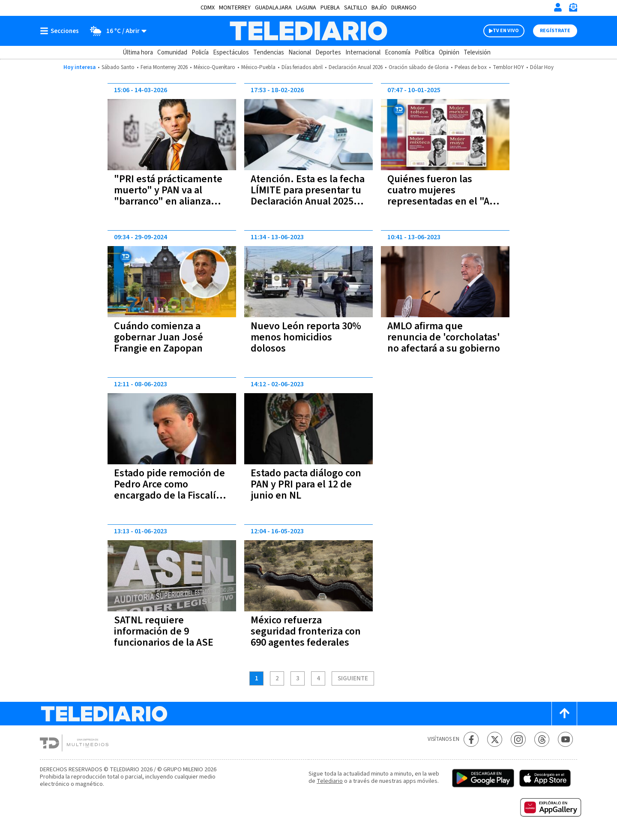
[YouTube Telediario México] (565, 739)
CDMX (208, 7)
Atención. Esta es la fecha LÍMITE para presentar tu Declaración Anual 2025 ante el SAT (308, 195)
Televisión (477, 52)
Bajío (379, 7)
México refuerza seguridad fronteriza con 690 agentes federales (306, 631)
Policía (200, 52)
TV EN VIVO (506, 30)
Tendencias (268, 52)
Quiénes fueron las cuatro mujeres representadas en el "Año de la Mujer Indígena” (444, 195)
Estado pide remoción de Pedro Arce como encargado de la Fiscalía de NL (169, 490)
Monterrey (235, 7)
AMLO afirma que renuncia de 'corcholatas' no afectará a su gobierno (443, 337)
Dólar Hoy (542, 67)
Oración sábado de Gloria (419, 67)
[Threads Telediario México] (541, 739)
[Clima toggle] (115, 30)
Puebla (330, 7)
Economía (397, 52)
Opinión (449, 52)
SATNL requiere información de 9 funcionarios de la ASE (163, 631)
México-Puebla (258, 67)
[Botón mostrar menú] (61, 31)
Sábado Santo (118, 67)
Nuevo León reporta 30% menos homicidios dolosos (306, 337)
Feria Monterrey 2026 (164, 67)
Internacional (362, 52)
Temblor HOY (508, 67)
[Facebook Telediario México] (471, 739)
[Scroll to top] (564, 713)
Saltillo (355, 7)
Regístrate (555, 30)
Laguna (306, 7)
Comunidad (172, 52)
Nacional (299, 52)
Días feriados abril (302, 67)
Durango (403, 7)
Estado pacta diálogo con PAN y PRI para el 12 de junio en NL (306, 484)
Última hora (138, 52)
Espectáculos (231, 52)
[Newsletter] (573, 9)
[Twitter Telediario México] (494, 739)
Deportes (328, 52)
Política (424, 52)
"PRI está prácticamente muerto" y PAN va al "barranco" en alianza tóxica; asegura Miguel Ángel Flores (168, 201)
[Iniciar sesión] (558, 7)
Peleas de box (471, 67)
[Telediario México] (308, 31)
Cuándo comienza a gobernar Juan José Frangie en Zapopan (158, 337)
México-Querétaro (214, 67)
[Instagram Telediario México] (518, 739)
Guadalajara (273, 7)
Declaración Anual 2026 (356, 67)
